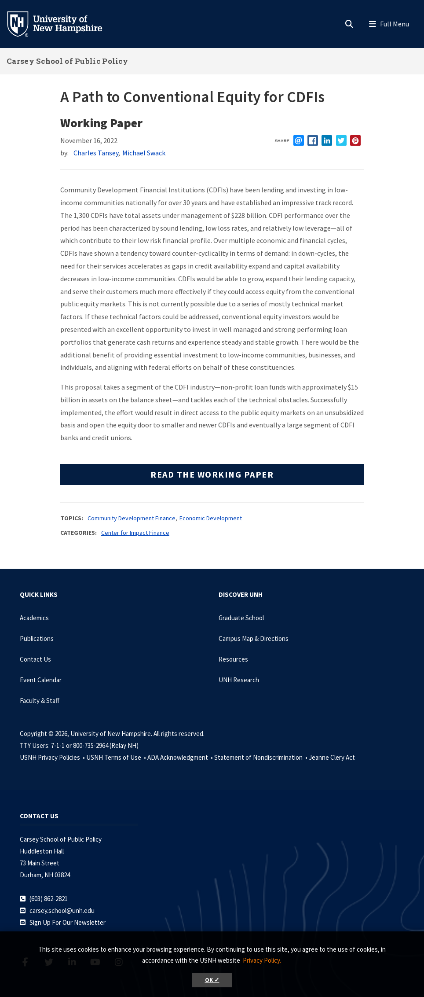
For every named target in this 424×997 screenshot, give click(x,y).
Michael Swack (143, 152)
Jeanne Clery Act (332, 757)
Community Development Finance (131, 518)
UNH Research (239, 680)
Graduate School (241, 618)
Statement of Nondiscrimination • (261, 757)
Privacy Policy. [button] (262, 960)
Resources (233, 659)
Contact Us (35, 659)
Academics (34, 618)
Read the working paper (212, 474)
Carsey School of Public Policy (67, 61)
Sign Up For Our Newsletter (67, 922)
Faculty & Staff (39, 700)
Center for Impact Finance (135, 533)
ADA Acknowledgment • (180, 757)
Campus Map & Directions (254, 638)
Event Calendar (41, 680)
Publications (37, 638)
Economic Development (210, 518)
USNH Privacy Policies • (53, 757)
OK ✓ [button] (212, 980)
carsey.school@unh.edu (62, 910)
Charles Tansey (95, 152)
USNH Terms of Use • (116, 757)
